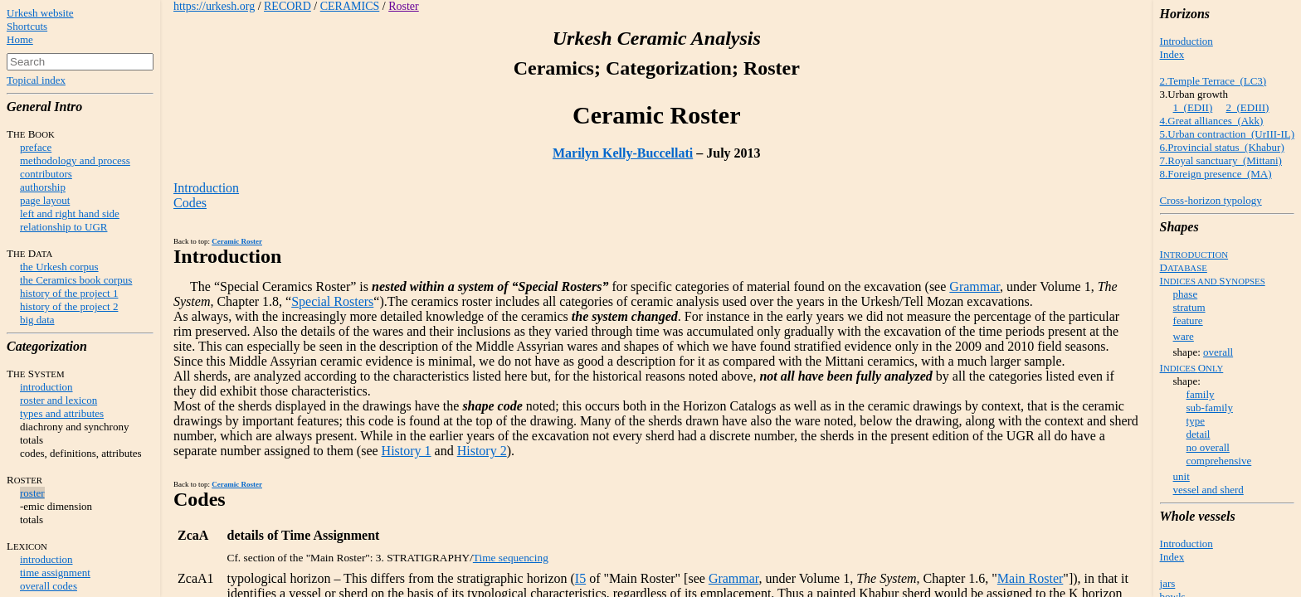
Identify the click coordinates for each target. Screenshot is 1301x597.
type (1195, 421)
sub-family (1209, 407)
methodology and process (75, 160)
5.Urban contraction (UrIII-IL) (1227, 134)
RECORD (287, 6)
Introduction (1186, 41)
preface (35, 147)
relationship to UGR (63, 227)
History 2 (482, 451)
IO (1192, 368)
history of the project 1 (69, 293)
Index (1172, 54)
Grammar (974, 286)
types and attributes (62, 413)
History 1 (406, 451)
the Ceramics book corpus (76, 280)
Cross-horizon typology (1211, 200)
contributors (46, 173)
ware (1183, 336)
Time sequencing (510, 557)
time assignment (55, 572)
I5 (580, 578)
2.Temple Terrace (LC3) (1213, 81)
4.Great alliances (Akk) (1212, 120)
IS (1212, 280)
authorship (43, 187)
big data (37, 319)
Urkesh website (40, 13)
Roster (403, 6)
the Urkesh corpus (59, 266)
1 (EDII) (1193, 107)
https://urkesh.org (214, 6)
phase (1185, 294)
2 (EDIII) (1247, 107)
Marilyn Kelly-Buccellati (623, 153)
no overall (1208, 447)
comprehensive (1219, 460)
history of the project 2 (69, 306)
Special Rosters (332, 301)
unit (1181, 476)
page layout (45, 200)
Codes (190, 203)
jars (1168, 583)
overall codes (48, 586)
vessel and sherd (1208, 489)
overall (1218, 352)
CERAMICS (350, 6)
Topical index (36, 80)
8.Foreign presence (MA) (1216, 173)
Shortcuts (27, 26)
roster (32, 493)
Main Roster (1030, 578)
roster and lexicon (58, 400)
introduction (46, 387)
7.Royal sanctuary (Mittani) (1221, 160)
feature (1188, 320)
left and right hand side (69, 213)
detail (1198, 434)
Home (20, 39)
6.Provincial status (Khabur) (1222, 147)
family (1200, 394)
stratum (1189, 307)
